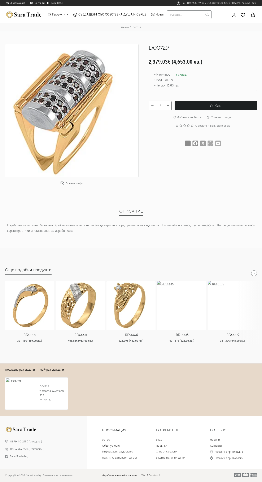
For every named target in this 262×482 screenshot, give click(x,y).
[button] (216, 105)
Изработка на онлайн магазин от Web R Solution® (131, 475)
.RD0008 (182, 335)
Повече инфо (74, 183)
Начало (125, 27)
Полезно (218, 430)
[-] (152, 105)
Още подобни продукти (28, 269)
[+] (167, 105)
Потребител (167, 430)
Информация (114, 430)
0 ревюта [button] (201, 126)
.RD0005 (80, 335)
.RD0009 (232, 335)
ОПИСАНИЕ (131, 211)
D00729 (44, 386)
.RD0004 (29, 335)
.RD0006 (131, 335)
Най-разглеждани (52, 369)
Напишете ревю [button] (220, 126)
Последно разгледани (20, 369)
